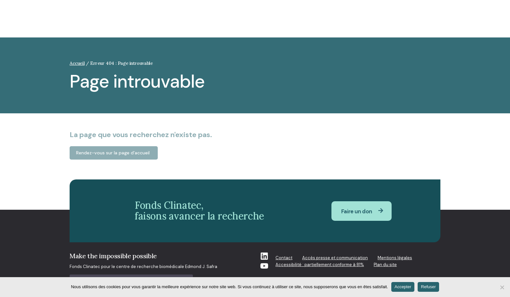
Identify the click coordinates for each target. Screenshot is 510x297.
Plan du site (385, 264)
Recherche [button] (304, 22)
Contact (283, 258)
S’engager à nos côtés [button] (414, 22)
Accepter (403, 286)
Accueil (77, 63)
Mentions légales (395, 258)
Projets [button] (335, 22)
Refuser (428, 286)
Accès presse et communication (335, 258)
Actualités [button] (366, 22)
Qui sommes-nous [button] (260, 22)
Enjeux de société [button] (209, 22)
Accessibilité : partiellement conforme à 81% (319, 264)
